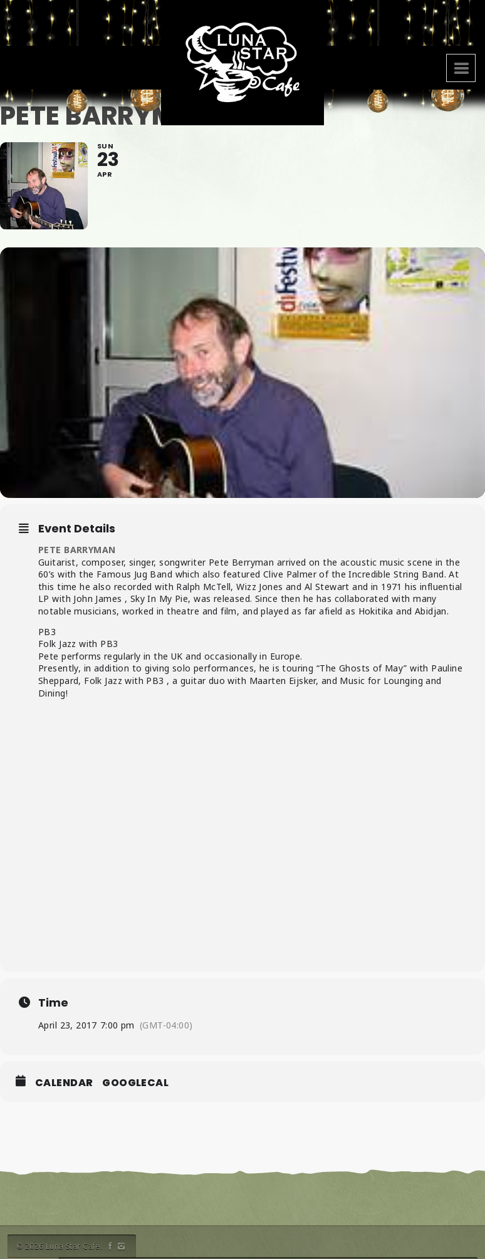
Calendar (64, 1083)
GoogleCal (135, 1083)
